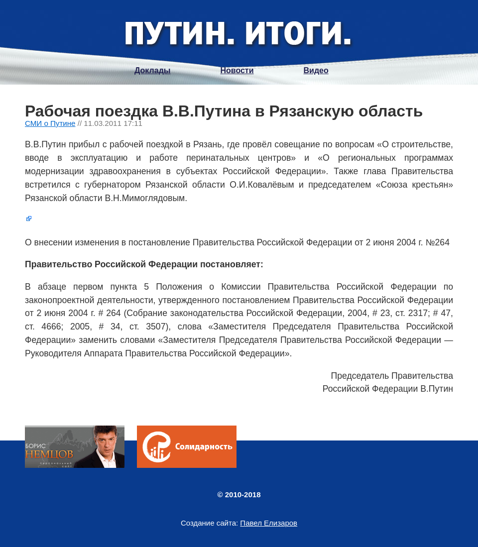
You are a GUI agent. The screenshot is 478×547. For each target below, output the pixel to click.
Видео (316, 70)
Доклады (152, 70)
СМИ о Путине (50, 123)
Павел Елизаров (268, 523)
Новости (236, 70)
